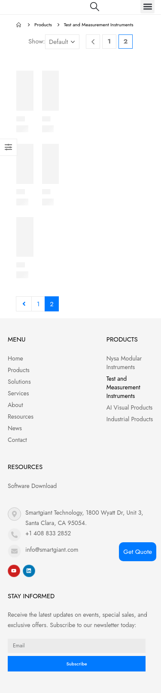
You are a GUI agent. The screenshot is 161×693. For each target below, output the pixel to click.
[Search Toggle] (94, 6)
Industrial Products (129, 419)
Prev (24, 303)
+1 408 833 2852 (48, 533)
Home (15, 358)
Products (19, 370)
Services (18, 393)
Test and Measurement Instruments (123, 387)
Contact (17, 439)
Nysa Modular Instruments (124, 362)
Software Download (32, 486)
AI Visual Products (129, 407)
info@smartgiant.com (51, 549)
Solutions (19, 381)
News (15, 428)
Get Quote (137, 551)
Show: (36, 41)
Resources (20, 416)
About (15, 405)
